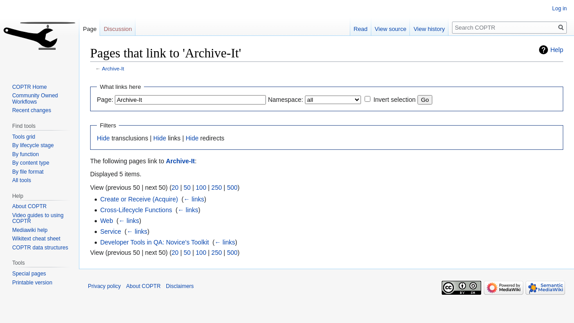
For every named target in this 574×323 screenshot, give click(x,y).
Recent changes (31, 110)
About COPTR (29, 206)
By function (25, 154)
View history (429, 29)
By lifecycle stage (33, 145)
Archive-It (113, 68)
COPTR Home (29, 87)
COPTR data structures (40, 247)
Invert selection (395, 99)
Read (361, 29)
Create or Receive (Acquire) (139, 199)
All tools (21, 180)
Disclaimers (180, 286)
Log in (559, 8)
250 (216, 187)
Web (106, 220)
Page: (105, 99)
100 (201, 187)
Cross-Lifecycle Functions (136, 210)
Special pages (29, 274)
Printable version (32, 282)
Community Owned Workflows (35, 98)
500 (232, 187)
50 (187, 187)
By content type (30, 163)
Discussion (118, 29)
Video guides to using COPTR (38, 218)
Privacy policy (104, 286)
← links (193, 199)
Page (89, 29)
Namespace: (285, 99)
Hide (103, 138)
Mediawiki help (30, 230)
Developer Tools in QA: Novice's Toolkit (154, 242)
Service (110, 231)
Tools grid (23, 137)
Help (556, 49)
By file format (27, 172)
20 (175, 187)
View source (391, 29)
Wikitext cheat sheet (36, 239)
